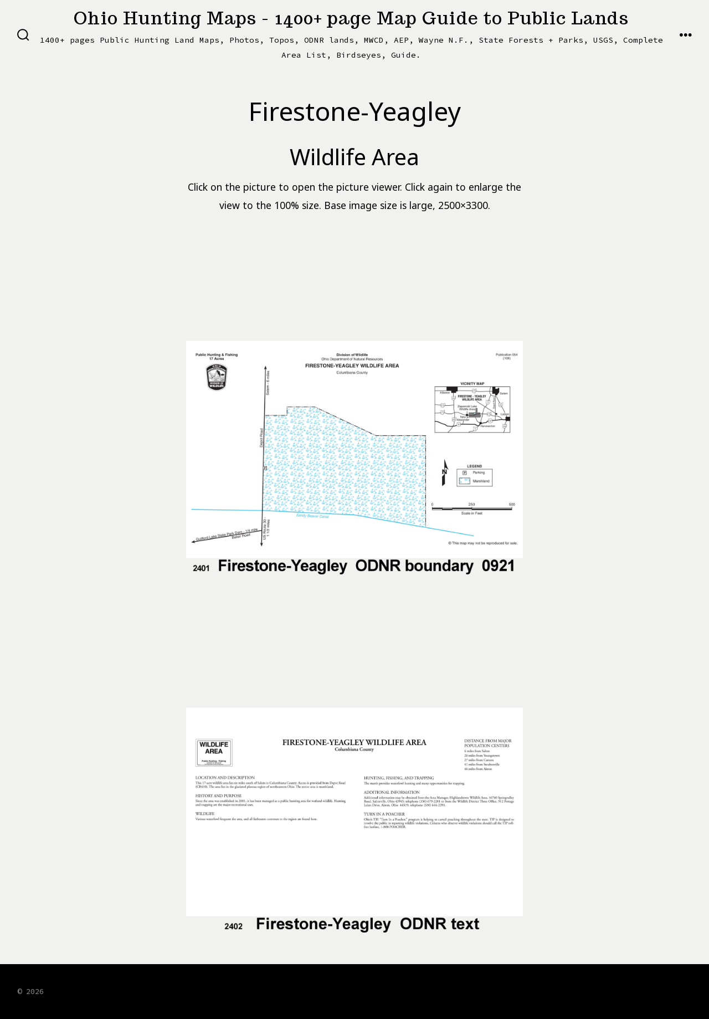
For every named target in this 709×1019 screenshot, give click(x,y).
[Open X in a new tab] (596, 990)
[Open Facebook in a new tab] (567, 990)
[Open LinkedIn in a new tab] (653, 990)
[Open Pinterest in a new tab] (680, 990)
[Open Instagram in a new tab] (625, 990)
